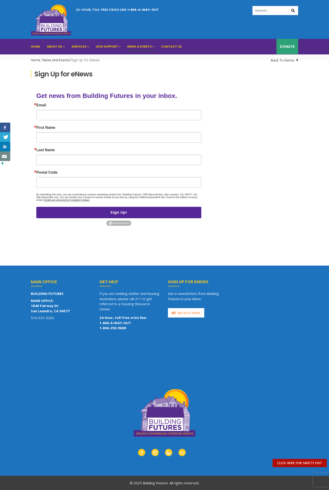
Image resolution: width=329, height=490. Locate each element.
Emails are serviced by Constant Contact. (67, 200)
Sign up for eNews (186, 313)
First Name (45, 127)
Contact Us (171, 46)
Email (41, 105)
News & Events (140, 46)
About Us (56, 46)
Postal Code (46, 172)
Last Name (45, 150)
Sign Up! (118, 212)
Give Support (108, 46)
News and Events (56, 60)
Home (35, 46)
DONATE (287, 46)
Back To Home (282, 60)
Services (80, 46)
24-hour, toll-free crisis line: (117, 10)
